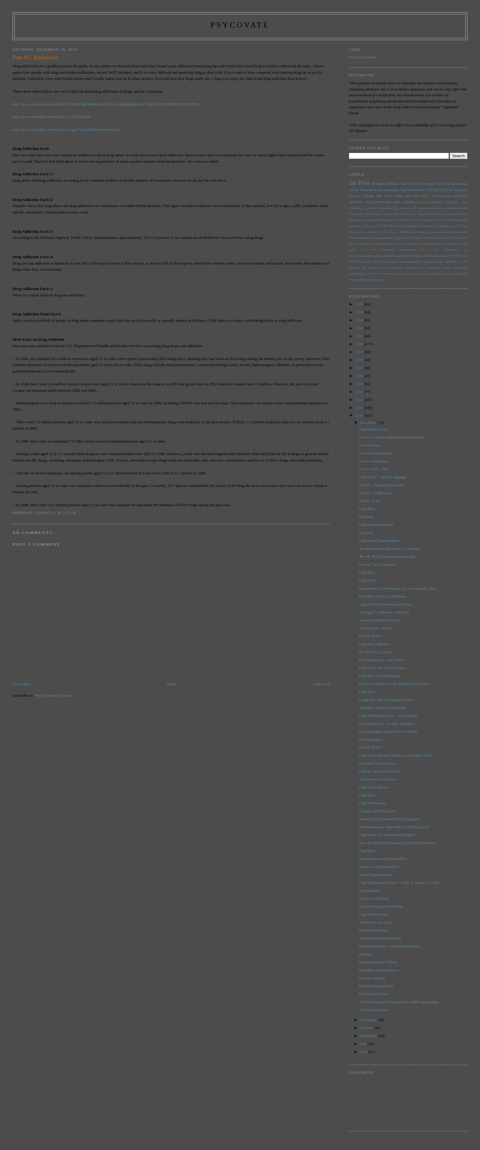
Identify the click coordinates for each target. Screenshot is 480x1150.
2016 (359, 375)
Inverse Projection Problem (381, 906)
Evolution (452, 208)
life (364, 267)
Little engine (381, 220)
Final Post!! (368, 580)
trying (374, 279)
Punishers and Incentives (379, 970)
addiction (461, 196)
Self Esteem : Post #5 (376, 628)
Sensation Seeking (371, 237)
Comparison (384, 208)
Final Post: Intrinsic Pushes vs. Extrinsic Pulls (395, 755)
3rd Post (447, 190)
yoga (382, 279)
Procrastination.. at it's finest (381, 660)
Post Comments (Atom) (53, 695)
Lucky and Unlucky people (450, 220)
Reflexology (407, 232)
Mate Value (397, 226)
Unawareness (442, 196)
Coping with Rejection (377, 811)
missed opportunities (375, 874)
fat (465, 249)
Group (388, 214)
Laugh (368, 220)
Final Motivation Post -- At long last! (388, 715)
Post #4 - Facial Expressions (381, 485)
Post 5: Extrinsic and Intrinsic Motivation (392, 437)
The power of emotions (377, 779)
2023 (359, 320)
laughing (354, 267)
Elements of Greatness (415, 208)
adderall (452, 244)
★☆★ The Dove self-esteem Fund (387, 556)
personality (383, 202)
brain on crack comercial (371, 249)
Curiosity (366, 532)
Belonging (451, 202)
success (426, 273)
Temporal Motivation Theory (429, 237)
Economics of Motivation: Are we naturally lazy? (398, 588)
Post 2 (364, 232)
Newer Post (22, 684)
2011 (359, 407)
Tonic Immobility (381, 244)
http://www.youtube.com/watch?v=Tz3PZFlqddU (52, 116)
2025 (359, 304)
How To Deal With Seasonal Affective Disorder (397, 842)
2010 (359, 415)
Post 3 (374, 232)
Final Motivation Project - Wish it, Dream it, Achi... (400, 882)
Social (406, 237)
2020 (359, 344)
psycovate (240, 24)
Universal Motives (406, 244)
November (369, 1020)
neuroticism (459, 267)
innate (439, 261)
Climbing (355, 208)
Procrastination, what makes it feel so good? (394, 827)
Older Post (321, 684)
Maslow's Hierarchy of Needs (368, 226)
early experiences (445, 249)
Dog (396, 208)
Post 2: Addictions (373, 461)
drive (423, 249)
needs (447, 267)
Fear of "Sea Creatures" (378, 564)
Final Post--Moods (374, 787)
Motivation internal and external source (432, 226)
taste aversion (403, 202)
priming (365, 954)
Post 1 (426, 196)
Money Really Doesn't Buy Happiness (389, 819)
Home (172, 684)
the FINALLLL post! (376, 652)
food (369, 202)
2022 (359, 328)
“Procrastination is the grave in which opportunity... (400, 1002)
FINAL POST (370, 501)
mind (385, 267)
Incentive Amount (444, 214)
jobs (464, 261)
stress (396, 273)
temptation (439, 273)
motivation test (415, 267)
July (364, 1043)
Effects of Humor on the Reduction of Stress (394, 683)
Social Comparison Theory (380, 938)
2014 (359, 391)
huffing (428, 261)
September (369, 1035)
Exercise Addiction (374, 898)
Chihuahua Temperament (379, 540)
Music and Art (406, 196)
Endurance (437, 208)
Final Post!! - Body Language (383, 477)
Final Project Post (429, 184)
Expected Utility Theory (378, 962)
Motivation (368, 190)
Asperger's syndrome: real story (384, 612)
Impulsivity (424, 214)
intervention (452, 261)
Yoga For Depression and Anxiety (386, 604)
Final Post (406, 184)
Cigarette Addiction (374, 644)
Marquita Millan (384, 183)
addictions (356, 202)
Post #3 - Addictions (375, 493)
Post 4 (384, 232)
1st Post (359, 182)
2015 (359, 383)
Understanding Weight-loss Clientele (388, 731)
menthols (374, 267)
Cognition (368, 208)
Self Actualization (449, 232)
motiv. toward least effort (379, 866)
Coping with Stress (378, 196)
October (367, 1028)
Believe (438, 202)
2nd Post (432, 190)
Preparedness (369, 890)
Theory (364, 244)
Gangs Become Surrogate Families (386, 699)
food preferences (412, 190)
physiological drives (362, 273)
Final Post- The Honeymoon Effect (387, 835)
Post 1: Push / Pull (373, 469)
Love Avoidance (421, 220)
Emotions (366, 516)
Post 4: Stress (370, 445)
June (364, 1051)
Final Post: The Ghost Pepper (382, 668)
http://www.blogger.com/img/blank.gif (397, 261)
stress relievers (411, 273)
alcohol (462, 244)
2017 (359, 367)
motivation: (434, 267)
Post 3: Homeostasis (375, 453)
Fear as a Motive (372, 978)
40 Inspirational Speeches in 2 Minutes (390, 548)
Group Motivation (404, 214)
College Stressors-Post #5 (379, 771)
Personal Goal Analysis (377, 763)
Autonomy (423, 202)
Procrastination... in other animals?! (387, 723)
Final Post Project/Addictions (382, 596)
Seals (432, 232)
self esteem (384, 273)
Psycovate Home (362, 57)
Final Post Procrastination (379, 675)
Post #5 (354, 232)
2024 (359, 312)
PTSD (463, 226)
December (368, 422)
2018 (359, 360)
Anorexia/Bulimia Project (379, 620)
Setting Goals (392, 237)
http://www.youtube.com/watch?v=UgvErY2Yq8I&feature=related (66, 129)
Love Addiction (400, 220)
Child (463, 202)
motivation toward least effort (383, 858)
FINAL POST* (371, 747)
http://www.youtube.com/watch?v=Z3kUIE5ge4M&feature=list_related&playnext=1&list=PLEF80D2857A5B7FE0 (106, 104)
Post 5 (394, 232)
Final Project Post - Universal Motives (389, 946)
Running (422, 232)
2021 (359, 336)
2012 (359, 399)
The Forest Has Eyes (375, 922)
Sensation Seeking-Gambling (382, 707)
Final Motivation (372, 803)
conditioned (407, 249)
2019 (359, 352)
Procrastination (388, 190)
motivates (396, 267)
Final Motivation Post (376, 524)
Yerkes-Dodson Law (432, 244)
